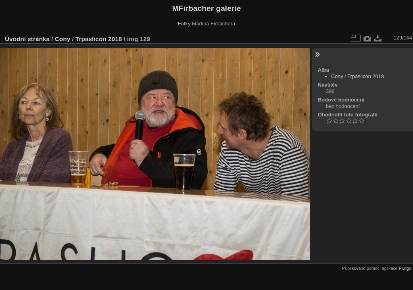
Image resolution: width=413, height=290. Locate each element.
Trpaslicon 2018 (98, 38)
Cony (62, 38)
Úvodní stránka (27, 38)
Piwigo (405, 268)
